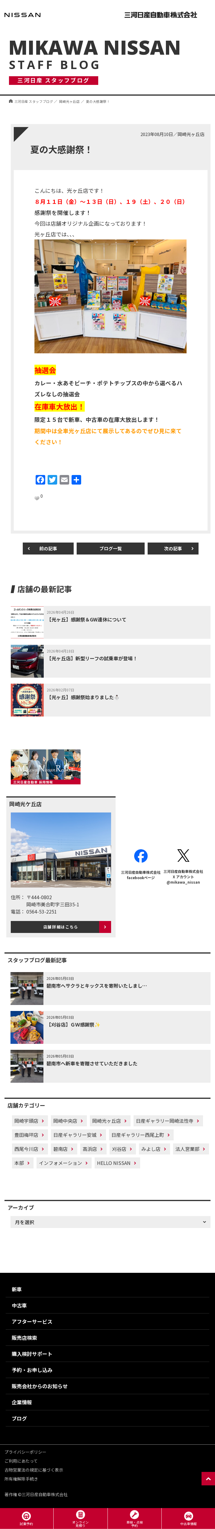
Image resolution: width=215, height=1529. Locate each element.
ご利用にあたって (21, 1461)
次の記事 (173, 548)
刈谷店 (119, 1148)
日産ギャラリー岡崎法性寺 (164, 1120)
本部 (19, 1162)
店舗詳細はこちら (60, 927)
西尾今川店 (26, 1148)
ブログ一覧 (110, 548)
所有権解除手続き (21, 1479)
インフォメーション (60, 1162)
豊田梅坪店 (26, 1134)
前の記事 (48, 548)
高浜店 (90, 1148)
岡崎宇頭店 (26, 1120)
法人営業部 (187, 1148)
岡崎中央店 (65, 1120)
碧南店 (60, 1148)
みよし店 (151, 1148)
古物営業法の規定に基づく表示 (33, 1470)
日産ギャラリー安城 (74, 1134)
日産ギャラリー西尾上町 (137, 1134)
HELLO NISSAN (114, 1162)
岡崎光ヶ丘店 (106, 1120)
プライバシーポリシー (25, 1452)
